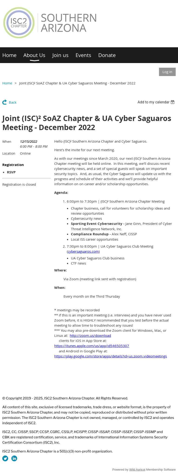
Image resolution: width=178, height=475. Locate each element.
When (6, 141)
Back (12, 102)
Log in (167, 71)
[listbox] (156, 102)
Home (7, 83)
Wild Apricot (137, 469)
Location (8, 153)
